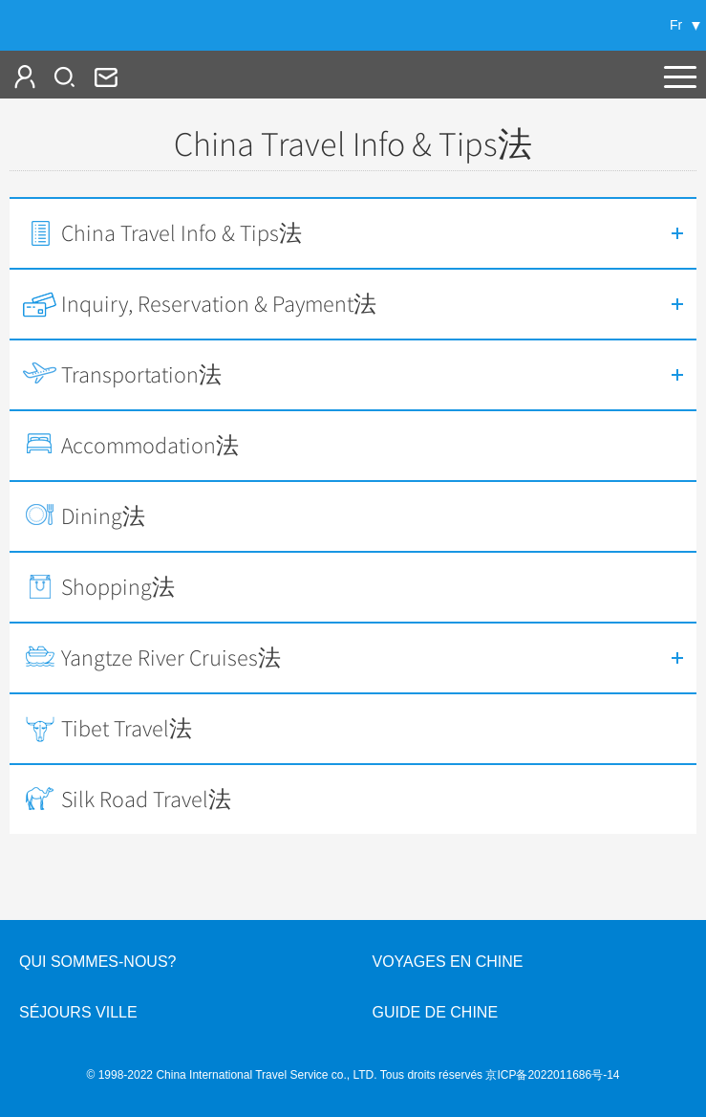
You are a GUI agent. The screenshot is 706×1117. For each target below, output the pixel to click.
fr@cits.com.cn (104, 76)
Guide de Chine (436, 1012)
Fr (676, 25)
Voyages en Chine (448, 961)
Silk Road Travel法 (146, 799)
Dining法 (103, 516)
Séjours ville (78, 1012)
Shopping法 (118, 587)
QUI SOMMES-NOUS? (97, 961)
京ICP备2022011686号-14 (552, 1075)
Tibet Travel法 (126, 728)
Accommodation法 (150, 445)
